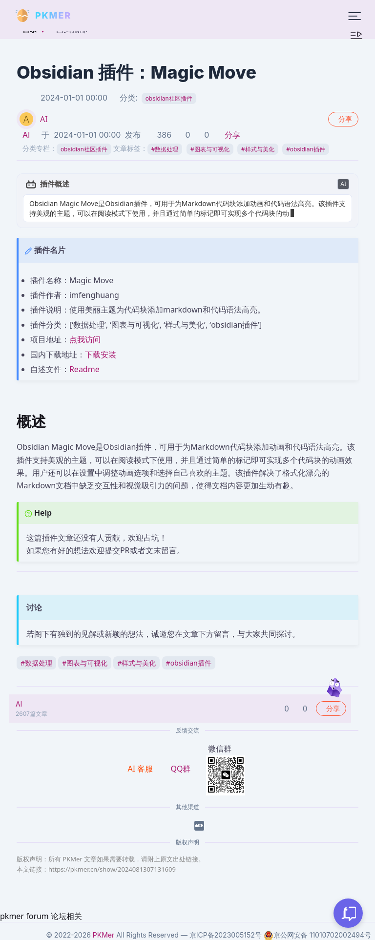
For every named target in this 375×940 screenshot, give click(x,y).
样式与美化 (257, 149)
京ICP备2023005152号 (225, 935)
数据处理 (165, 149)
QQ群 (180, 768)
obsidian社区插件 (169, 98)
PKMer (103, 935)
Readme (84, 369)
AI (44, 119)
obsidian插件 (305, 149)
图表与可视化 (209, 149)
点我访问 (85, 339)
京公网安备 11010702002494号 (317, 935)
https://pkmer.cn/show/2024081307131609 (112, 869)
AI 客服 (141, 768)
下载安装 (100, 354)
